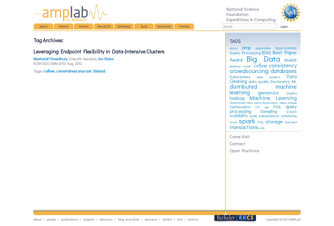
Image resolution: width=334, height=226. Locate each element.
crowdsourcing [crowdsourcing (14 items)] (249, 71)
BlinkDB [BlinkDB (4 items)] (290, 60)
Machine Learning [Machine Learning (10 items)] (273, 97)
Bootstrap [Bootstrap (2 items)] (235, 66)
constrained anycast (73, 71)
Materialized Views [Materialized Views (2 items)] (241, 103)
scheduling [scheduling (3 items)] (289, 116)
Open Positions (244, 150)
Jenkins (193, 219)
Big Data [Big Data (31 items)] (263, 58)
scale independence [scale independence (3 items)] (264, 116)
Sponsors (164, 26)
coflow (49, 71)
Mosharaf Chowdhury (50, 58)
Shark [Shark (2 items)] (233, 122)
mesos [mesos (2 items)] (282, 103)
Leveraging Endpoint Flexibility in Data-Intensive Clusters (98, 51)
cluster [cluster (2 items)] (247, 66)
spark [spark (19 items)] (247, 120)
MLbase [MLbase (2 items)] (292, 103)
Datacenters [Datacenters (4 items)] (240, 76)
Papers (83, 26)
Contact (237, 143)
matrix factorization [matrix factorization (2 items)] (266, 103)
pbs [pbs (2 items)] (267, 107)
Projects (103, 26)
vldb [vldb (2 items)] (261, 128)
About (43, 26)
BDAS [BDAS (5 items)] (266, 52)
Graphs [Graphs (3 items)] (292, 93)
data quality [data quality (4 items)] (258, 81)
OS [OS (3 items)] (257, 107)
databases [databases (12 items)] (284, 71)
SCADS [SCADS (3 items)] (291, 111)
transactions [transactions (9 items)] (244, 127)
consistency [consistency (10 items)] (283, 65)
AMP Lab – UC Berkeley (70, 12)
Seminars (105, 219)
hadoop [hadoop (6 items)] (237, 98)
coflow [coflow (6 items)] (260, 66)
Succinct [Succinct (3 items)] (291, 122)
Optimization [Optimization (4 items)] (240, 106)
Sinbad (99, 71)
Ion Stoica (106, 58)
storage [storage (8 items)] (274, 121)
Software (123, 26)
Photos (184, 26)
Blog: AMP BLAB (128, 219)
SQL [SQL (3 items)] (261, 122)
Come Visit (240, 136)
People (63, 26)
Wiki (180, 219)
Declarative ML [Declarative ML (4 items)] (284, 81)
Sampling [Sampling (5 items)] (268, 111)
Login (284, 26)
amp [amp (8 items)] (246, 47)
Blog (144, 26)
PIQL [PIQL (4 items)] (277, 106)
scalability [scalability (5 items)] (239, 115)
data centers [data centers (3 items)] (268, 77)
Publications (69, 219)
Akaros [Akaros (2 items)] (233, 48)
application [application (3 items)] (263, 48)
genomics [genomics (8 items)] (268, 92)
